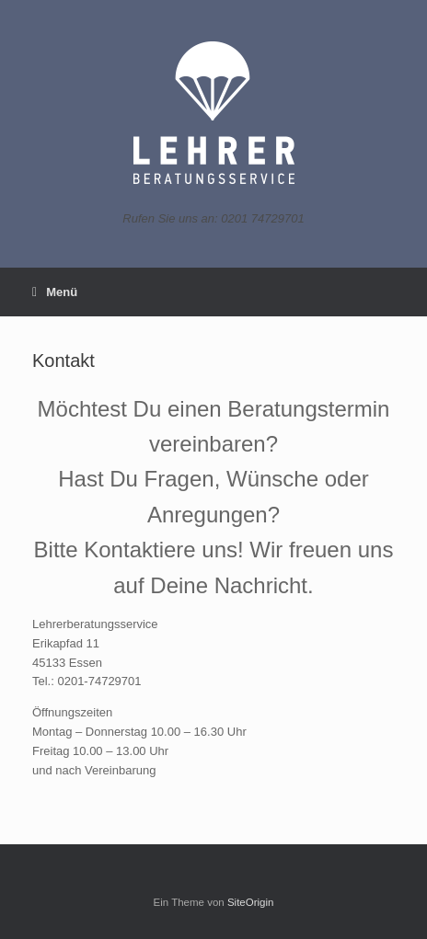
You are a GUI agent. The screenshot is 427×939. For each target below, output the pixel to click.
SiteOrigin (250, 902)
